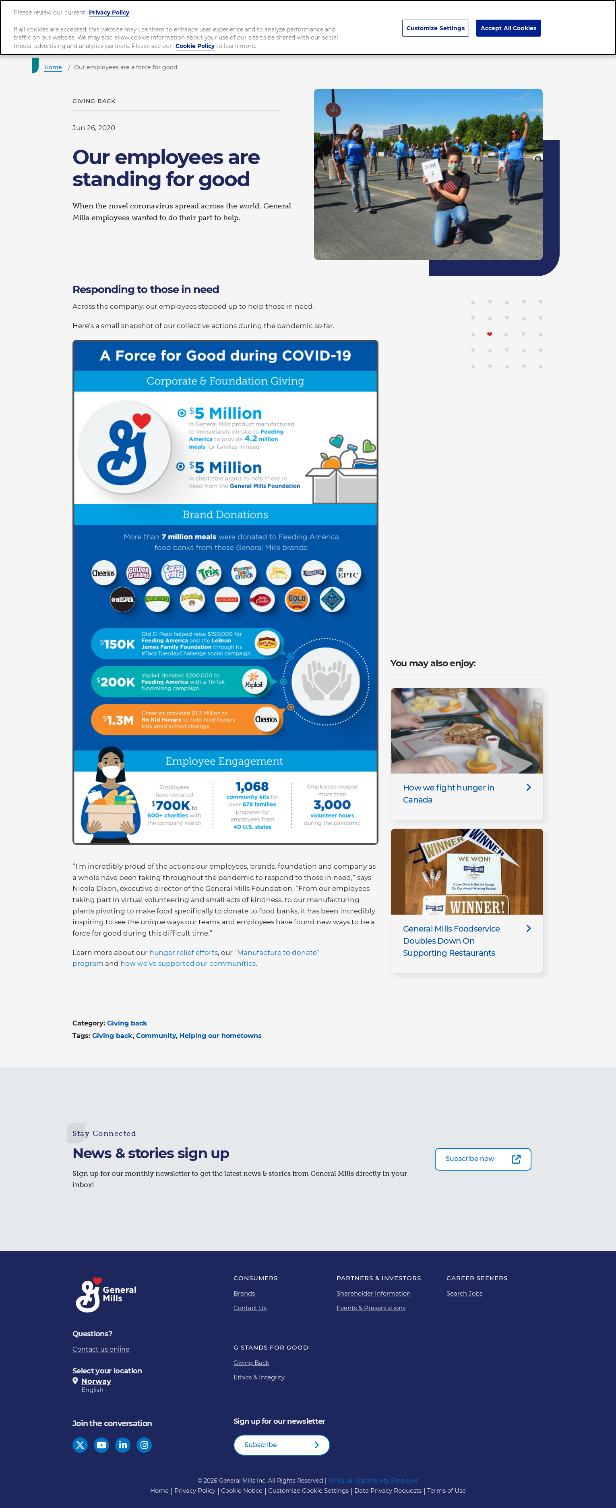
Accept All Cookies (509, 24)
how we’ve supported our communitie (186, 963)
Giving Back (251, 1363)
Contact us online (101, 1349)
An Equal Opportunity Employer (373, 1480)
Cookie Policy (195, 43)
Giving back (127, 1023)
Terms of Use (446, 1490)
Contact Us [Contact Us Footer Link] (250, 1308)
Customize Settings (436, 24)
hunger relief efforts (183, 952)
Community (156, 1036)
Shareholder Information (374, 1293)
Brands (244, 1293)
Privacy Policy (109, 9)
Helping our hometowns (221, 1036)
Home (159, 1490)
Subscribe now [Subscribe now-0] (470, 1159)
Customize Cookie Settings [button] (308, 1490)
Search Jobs (464, 1293)
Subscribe (260, 1445)
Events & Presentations (371, 1308)
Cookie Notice (242, 1490)
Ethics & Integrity (259, 1377)
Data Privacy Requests (388, 1490)
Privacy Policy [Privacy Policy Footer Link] (194, 1490)
